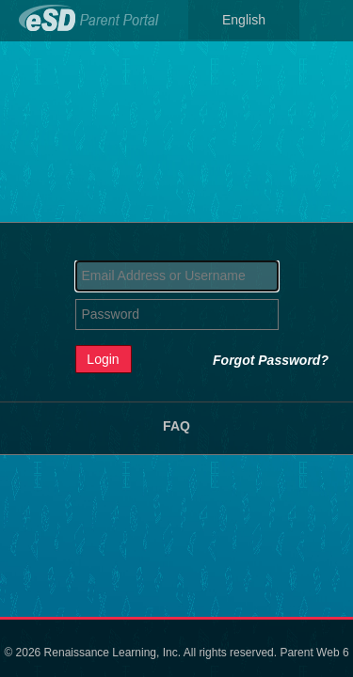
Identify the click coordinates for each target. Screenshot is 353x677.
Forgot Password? (271, 360)
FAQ (176, 425)
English (243, 19)
